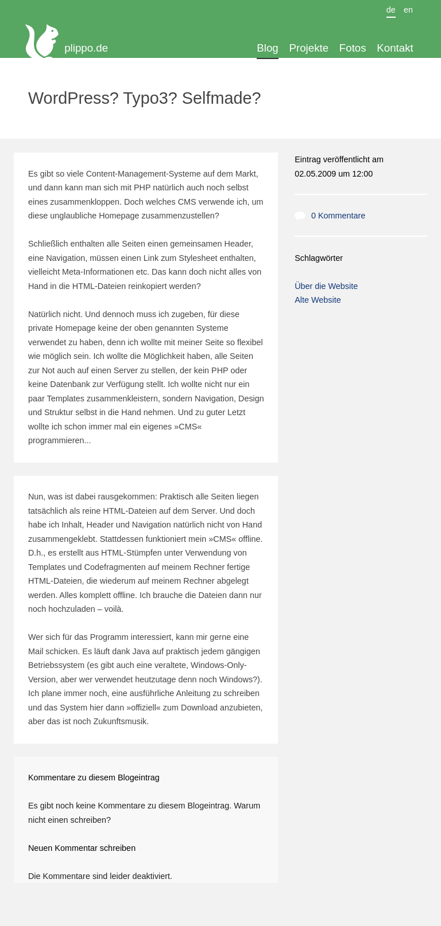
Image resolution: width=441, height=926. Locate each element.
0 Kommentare (338, 215)
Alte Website (318, 299)
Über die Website (326, 286)
